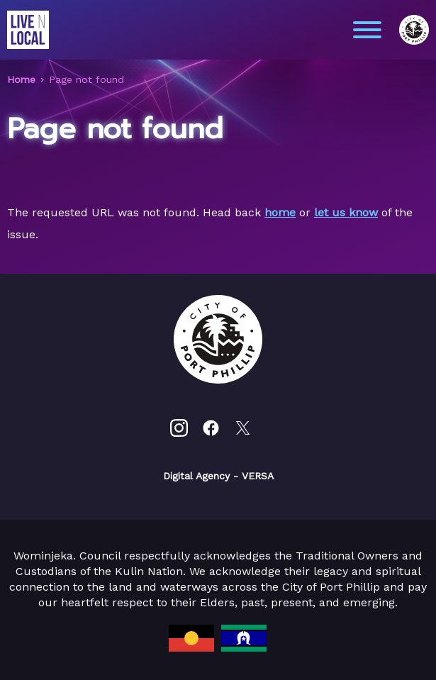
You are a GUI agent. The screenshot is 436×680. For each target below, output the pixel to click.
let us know (346, 212)
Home (21, 79)
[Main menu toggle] (367, 30)
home (280, 212)
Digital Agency (196, 475)
